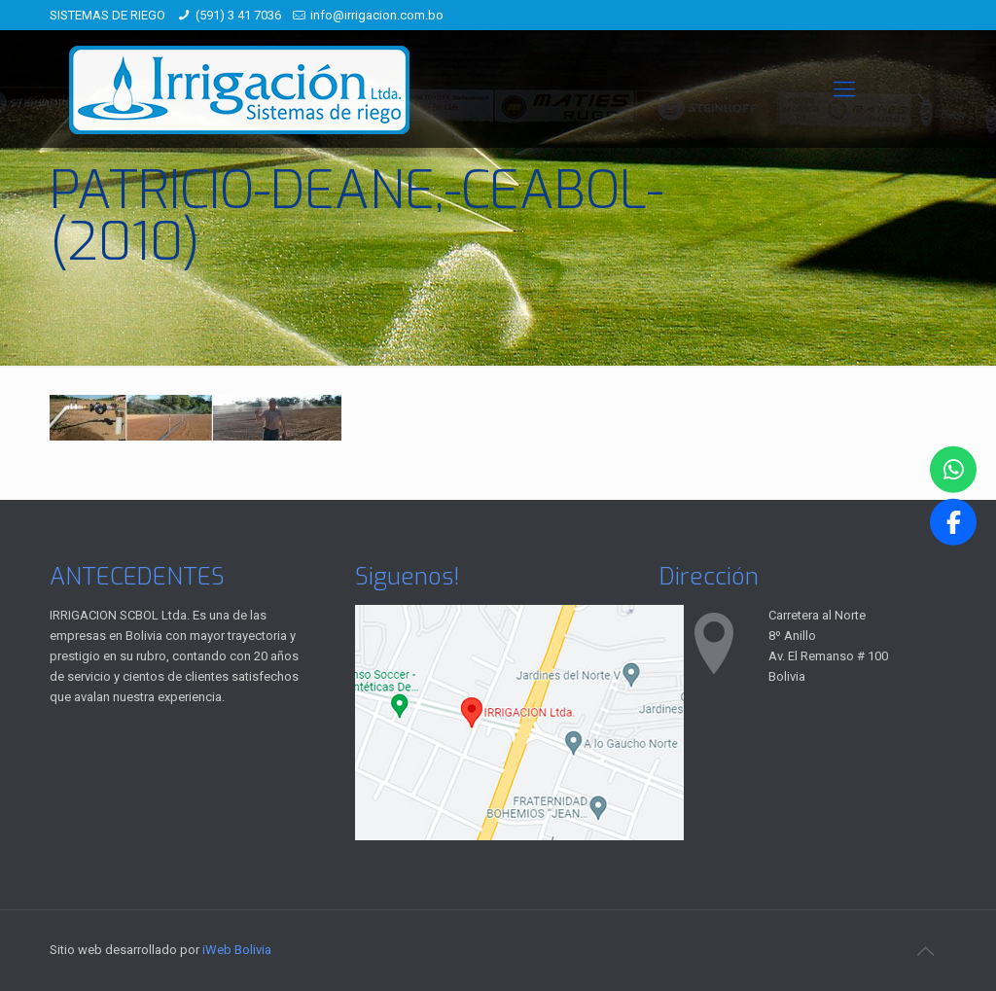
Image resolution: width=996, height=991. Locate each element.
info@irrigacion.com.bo (377, 15)
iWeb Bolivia (236, 949)
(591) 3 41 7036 (238, 15)
